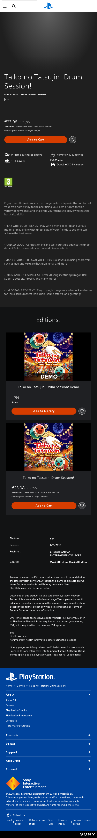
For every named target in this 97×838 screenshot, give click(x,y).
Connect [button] (48, 769)
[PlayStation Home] (48, 6)
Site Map (50, 821)
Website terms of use (37, 821)
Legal (9, 820)
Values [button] (48, 744)
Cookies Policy (62, 821)
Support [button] (48, 752)
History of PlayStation (18, 726)
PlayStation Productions (19, 715)
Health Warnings (19, 636)
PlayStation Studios (17, 710)
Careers (10, 705)
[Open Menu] (4, 6)
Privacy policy (19, 821)
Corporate (11, 720)
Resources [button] (48, 761)
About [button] (48, 695)
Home (9, 685)
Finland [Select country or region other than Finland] (16, 815)
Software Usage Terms (82, 821)
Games (21, 685)
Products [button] (48, 735)
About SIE (11, 700)
